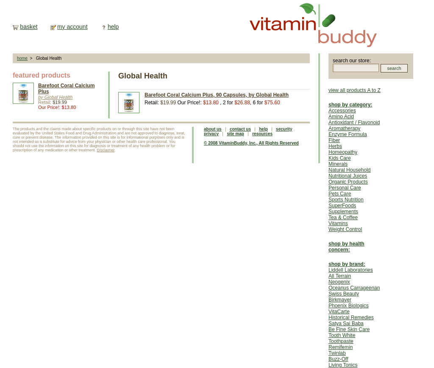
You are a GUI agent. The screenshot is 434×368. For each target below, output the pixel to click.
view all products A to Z (354, 90)
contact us (240, 129)
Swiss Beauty (343, 294)
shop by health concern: (346, 247)
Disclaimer (106, 150)
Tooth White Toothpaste (341, 338)
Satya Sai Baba (346, 323)
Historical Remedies (351, 318)
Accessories (342, 111)
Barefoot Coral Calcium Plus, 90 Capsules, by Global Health (217, 95)
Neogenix (339, 282)
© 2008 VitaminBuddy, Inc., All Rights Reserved (251, 143)
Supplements (343, 212)
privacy (211, 133)
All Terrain (339, 276)
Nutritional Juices (347, 176)
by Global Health (55, 97)
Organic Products (348, 182)
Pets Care (339, 194)
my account (72, 26)
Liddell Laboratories (350, 270)
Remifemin (340, 347)
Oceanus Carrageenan (354, 288)
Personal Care (344, 188)
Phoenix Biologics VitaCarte (348, 309)
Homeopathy (342, 152)
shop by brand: (346, 264)
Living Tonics (342, 365)
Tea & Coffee (343, 217)
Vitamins (338, 223)
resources (262, 133)
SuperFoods (342, 206)
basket (28, 26)
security (284, 129)
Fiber (334, 140)
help (113, 26)
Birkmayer (339, 300)
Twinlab (337, 353)
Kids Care (339, 158)
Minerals (338, 164)
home (22, 58)
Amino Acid (341, 117)
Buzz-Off (338, 359)
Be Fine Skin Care (349, 329)
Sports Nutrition (346, 200)
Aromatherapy (344, 128)
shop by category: (350, 105)
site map (235, 133)
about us (213, 129)
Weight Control (345, 229)
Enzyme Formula (347, 134)
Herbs (335, 146)
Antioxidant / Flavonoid (354, 122)
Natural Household (349, 170)
